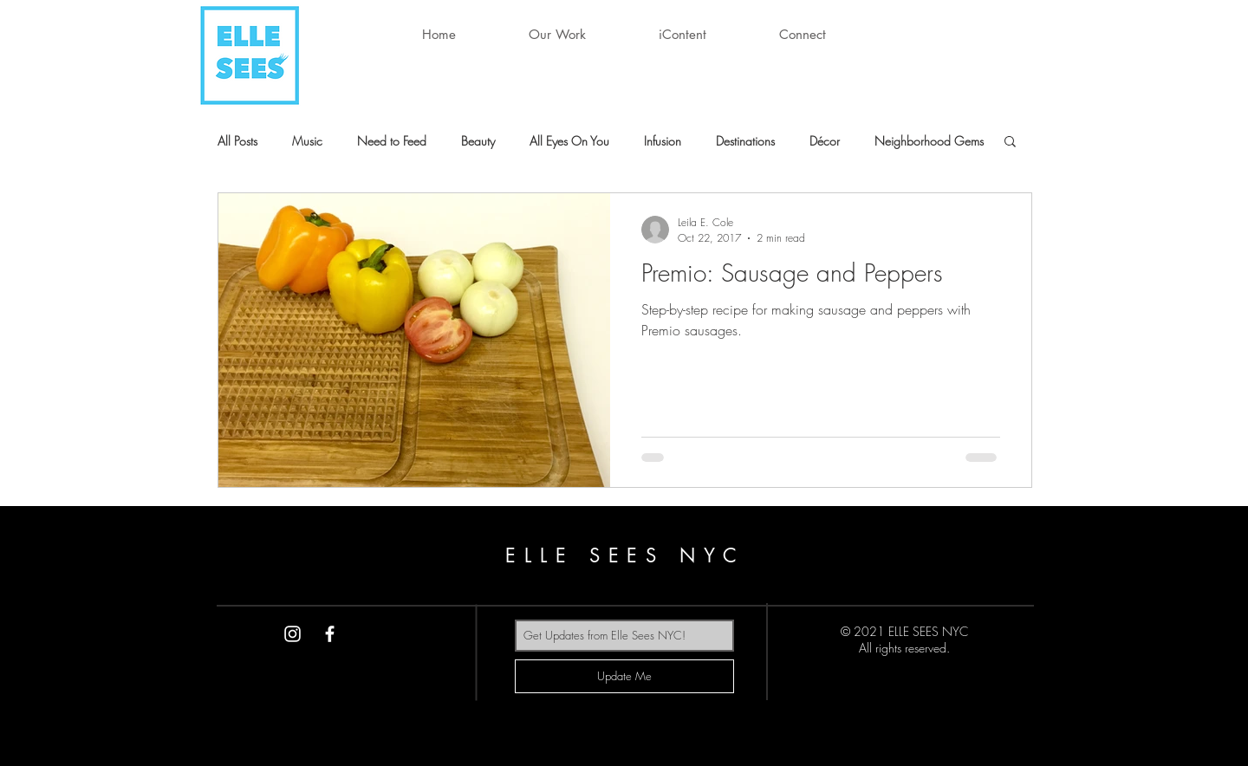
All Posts (237, 140)
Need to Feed (391, 140)
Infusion (662, 140)
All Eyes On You (569, 140)
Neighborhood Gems (929, 140)
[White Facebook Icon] (330, 634)
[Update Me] (624, 676)
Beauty (478, 140)
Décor (824, 140)
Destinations (745, 140)
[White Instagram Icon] (292, 634)
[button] (557, 34)
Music (307, 140)
